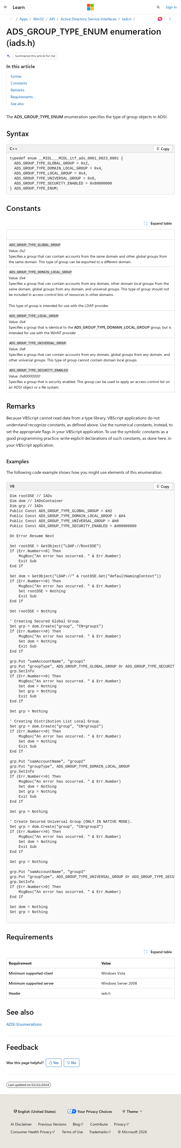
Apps (24, 18)
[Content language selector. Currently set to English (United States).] (35, 1111)
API (52, 18)
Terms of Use (72, 1131)
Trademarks (98, 1131)
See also (17, 103)
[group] (90, 706)
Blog (76, 1124)
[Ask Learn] (160, 19)
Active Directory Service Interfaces (88, 18)
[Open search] (158, 7)
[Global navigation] (5, 7)
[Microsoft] (90, 7)
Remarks (17, 89)
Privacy (120, 1124)
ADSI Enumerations (24, 1024)
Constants (19, 83)
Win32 (38, 18)
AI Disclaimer (21, 1124)
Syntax (16, 76)
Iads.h (127, 18)
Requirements (22, 96)
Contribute (99, 1124)
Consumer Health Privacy (31, 1131)
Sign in (171, 7)
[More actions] (170, 19)
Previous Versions (52, 1124)
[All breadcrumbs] (11, 19)
